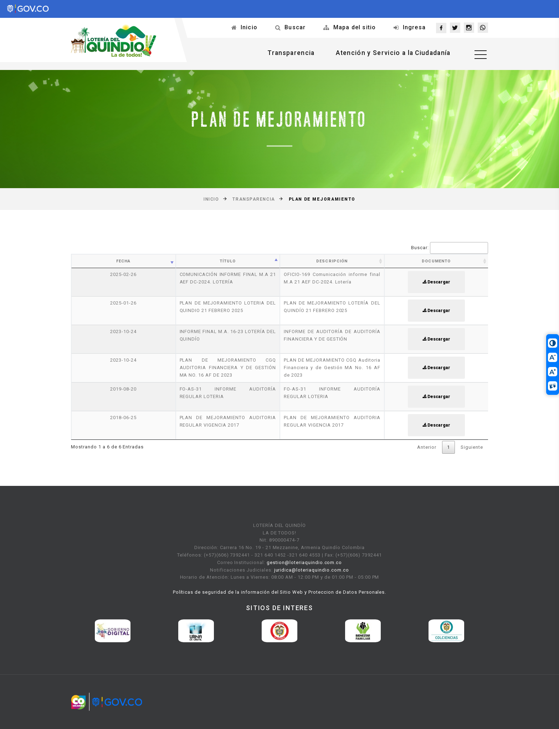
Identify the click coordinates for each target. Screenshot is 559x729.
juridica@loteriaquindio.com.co (311, 570)
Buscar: (449, 248)
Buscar (295, 27)
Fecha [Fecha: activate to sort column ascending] (123, 261)
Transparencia (286, 53)
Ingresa (414, 27)
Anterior (426, 447)
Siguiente (472, 447)
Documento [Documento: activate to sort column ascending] (436, 261)
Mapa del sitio (354, 27)
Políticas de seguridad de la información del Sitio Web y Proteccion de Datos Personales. (279, 592)
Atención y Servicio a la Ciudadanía (390, 53)
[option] (112, 630)
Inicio (249, 27)
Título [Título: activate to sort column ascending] (228, 261)
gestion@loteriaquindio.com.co (304, 562)
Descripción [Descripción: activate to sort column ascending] (332, 261)
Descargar (436, 282)
